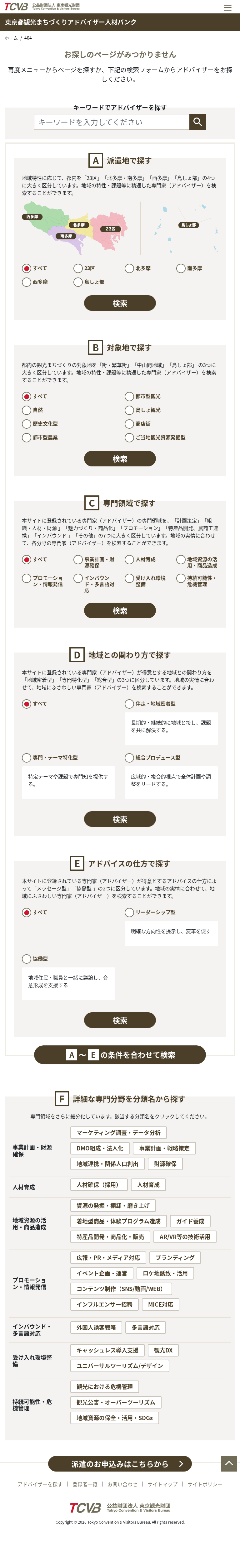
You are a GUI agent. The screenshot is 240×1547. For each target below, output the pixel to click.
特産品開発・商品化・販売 (110, 1236)
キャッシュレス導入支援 (107, 1350)
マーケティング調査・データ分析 (119, 1132)
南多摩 (194, 268)
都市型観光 (148, 396)
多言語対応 (146, 1327)
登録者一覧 (85, 1484)
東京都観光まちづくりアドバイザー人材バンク (71, 22)
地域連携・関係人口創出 (107, 1163)
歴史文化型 (45, 423)
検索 (120, 303)
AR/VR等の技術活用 (185, 1236)
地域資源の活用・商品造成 (202, 562)
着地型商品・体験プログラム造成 (119, 1221)
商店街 (143, 423)
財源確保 (165, 1163)
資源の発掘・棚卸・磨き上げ (113, 1205)
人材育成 (146, 559)
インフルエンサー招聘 (104, 1304)
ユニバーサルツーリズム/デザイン (120, 1365)
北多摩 (143, 268)
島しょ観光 (148, 410)
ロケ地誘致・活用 (165, 1273)
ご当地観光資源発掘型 (161, 437)
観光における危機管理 (105, 1386)
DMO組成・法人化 (100, 1148)
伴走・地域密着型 (156, 703)
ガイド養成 (190, 1221)
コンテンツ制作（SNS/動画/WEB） (121, 1288)
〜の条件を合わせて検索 (120, 1054)
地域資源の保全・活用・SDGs (115, 1418)
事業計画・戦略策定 (164, 1148)
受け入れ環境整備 (151, 581)
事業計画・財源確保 (99, 562)
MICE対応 (160, 1304)
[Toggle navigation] (227, 7)
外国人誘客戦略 (96, 1327)
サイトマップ (163, 1484)
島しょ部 (94, 281)
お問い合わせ (123, 1484)
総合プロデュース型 (158, 757)
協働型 (40, 958)
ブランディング (175, 1257)
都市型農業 (45, 437)
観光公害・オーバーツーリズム (116, 1402)
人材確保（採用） (99, 1184)
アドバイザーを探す (40, 1484)
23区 (89, 268)
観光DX (163, 1350)
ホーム (11, 38)
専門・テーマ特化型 (55, 757)
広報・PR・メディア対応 (108, 1257)
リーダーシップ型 (156, 912)
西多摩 (40, 281)
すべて (40, 268)
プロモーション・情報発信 (48, 581)
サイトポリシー (205, 1484)
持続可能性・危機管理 (202, 581)
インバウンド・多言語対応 (99, 584)
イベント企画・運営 (102, 1273)
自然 (38, 410)
